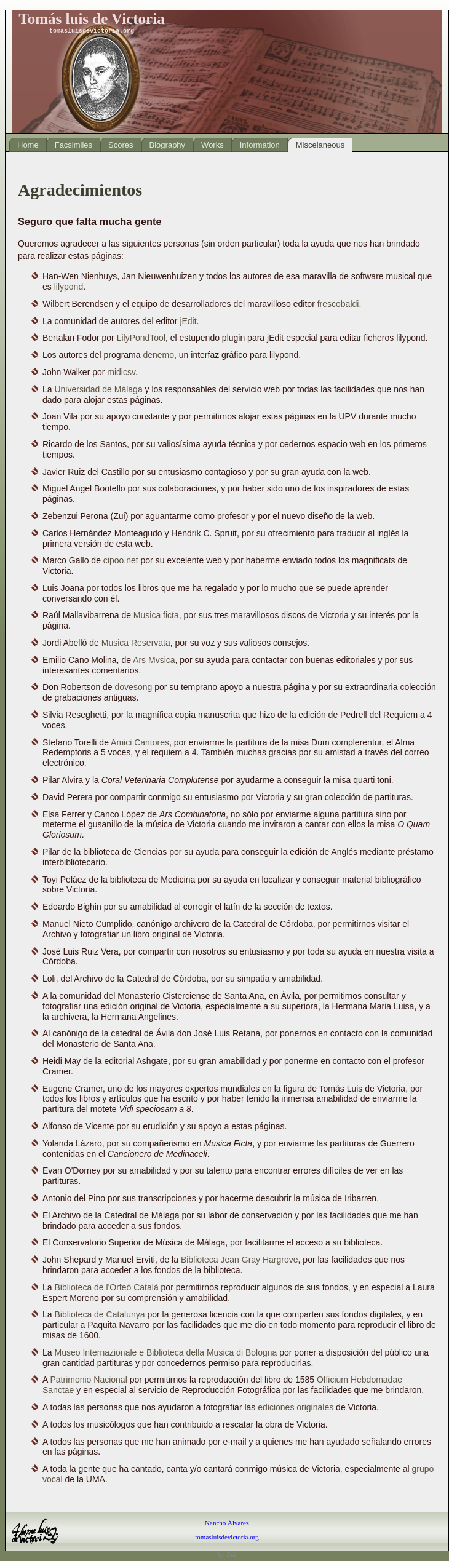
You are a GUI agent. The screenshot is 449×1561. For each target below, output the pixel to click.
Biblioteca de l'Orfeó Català (106, 1287)
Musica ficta (156, 615)
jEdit (188, 321)
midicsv (121, 372)
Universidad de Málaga (98, 389)
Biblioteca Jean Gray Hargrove (239, 1260)
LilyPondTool (141, 338)
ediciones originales (295, 1407)
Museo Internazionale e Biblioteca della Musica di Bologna (165, 1352)
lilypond (68, 287)
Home (28, 144)
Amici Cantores (140, 742)
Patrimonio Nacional (88, 1379)
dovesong (134, 687)
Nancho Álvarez (227, 1523)
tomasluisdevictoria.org (226, 1537)
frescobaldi (338, 304)
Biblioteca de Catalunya (99, 1314)
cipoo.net (120, 560)
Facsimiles (73, 144)
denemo (158, 355)
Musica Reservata (135, 643)
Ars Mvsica (154, 660)
